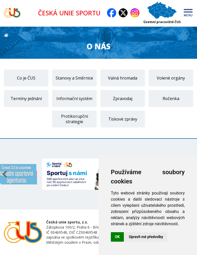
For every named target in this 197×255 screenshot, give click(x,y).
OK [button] (117, 237)
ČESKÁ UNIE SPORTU (71, 12)
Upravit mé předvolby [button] (146, 237)
